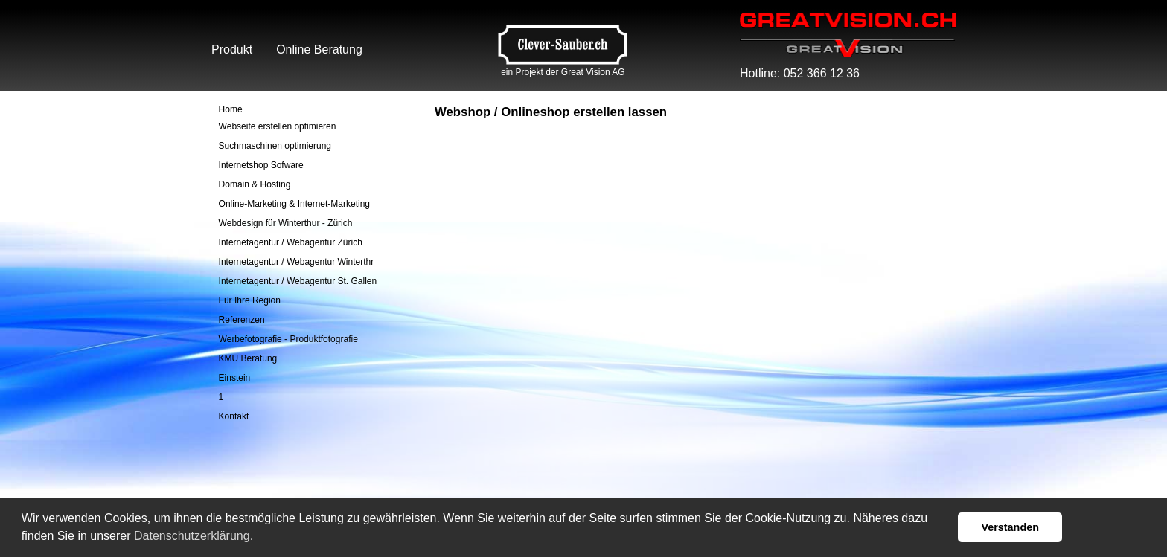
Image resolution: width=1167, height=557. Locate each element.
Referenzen (242, 320)
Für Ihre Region (250, 300)
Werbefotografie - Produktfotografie (288, 339)
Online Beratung (319, 49)
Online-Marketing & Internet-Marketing (294, 204)
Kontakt (234, 416)
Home (231, 109)
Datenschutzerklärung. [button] (193, 535)
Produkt (231, 49)
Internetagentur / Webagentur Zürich (290, 242)
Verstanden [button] (1010, 527)
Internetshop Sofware (261, 165)
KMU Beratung (248, 358)
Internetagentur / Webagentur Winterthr (296, 262)
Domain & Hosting (255, 184)
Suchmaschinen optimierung (275, 146)
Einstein (235, 378)
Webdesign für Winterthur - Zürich (286, 223)
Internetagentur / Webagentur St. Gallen (298, 281)
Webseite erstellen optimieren (277, 126)
